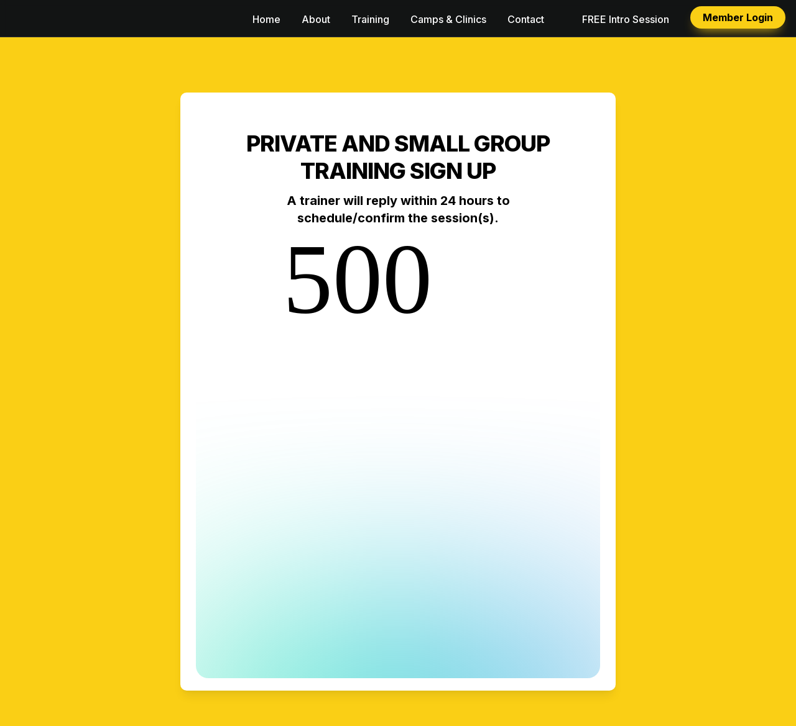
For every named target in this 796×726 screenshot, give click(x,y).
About (316, 19)
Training (370, 19)
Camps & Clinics (448, 19)
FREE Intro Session (625, 19)
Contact (525, 19)
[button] (19, 19)
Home (266, 19)
